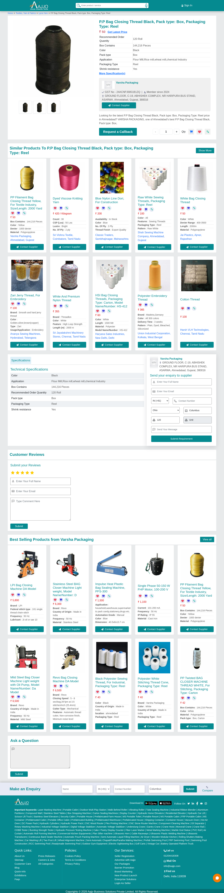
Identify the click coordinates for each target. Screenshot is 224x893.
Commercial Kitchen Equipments (74, 832)
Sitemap (19, 858)
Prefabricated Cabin (36, 818)
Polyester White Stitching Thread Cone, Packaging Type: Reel (153, 680)
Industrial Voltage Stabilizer (55, 825)
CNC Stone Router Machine (143, 822)
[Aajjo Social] (189, 802)
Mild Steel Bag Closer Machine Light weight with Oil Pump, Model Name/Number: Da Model (25, 683)
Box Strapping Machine (79, 811)
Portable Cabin (70, 808)
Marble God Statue (181, 828)
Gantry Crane (153, 825)
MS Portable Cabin (169, 815)
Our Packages (122, 862)
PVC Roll (197, 828)
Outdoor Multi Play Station (93, 808)
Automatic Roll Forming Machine (40, 832)
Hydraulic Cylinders (49, 822)
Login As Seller (123, 881)
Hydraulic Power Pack (72, 822)
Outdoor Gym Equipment (94, 842)
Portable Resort (150, 815)
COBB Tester (21, 828)
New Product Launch (126, 874)
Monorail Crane (184, 825)
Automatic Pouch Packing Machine (81, 835)
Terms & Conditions (75, 858)
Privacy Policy (72, 862)
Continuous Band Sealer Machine (46, 835)
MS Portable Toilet (132, 815)
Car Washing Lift (33, 839)
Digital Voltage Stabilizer (83, 825)
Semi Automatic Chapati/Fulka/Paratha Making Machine (114, 839)
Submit (19, 524)
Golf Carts (140, 842)
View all (207, 538)
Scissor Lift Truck (23, 815)
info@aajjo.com (172, 864)
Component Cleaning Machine (174, 822)
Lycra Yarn (43, 12)
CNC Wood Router (94, 822)
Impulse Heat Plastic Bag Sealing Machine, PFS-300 (110, 586)
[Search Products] (77, 4)
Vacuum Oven (192, 818)
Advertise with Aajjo (125, 858)
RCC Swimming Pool (39, 842)
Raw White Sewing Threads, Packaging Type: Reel (151, 199)
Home (10, 12)
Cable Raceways (140, 832)
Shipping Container (154, 818)
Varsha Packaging (127, 81)
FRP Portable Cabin (191, 815)
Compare (207, 788)
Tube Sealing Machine (157, 808)
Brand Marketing (123, 870)
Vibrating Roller (136, 808)
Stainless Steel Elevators (46, 815)
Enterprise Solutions (125, 877)
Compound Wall (34, 811)
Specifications (20, 359)
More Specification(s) (112, 72)
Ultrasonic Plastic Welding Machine (167, 832)
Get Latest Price (117, 30)
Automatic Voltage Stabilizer (111, 825)
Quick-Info (20, 870)
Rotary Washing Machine (27, 825)
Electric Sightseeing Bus (121, 842)
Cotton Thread (190, 298)
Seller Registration (124, 854)
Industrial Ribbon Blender (183, 808)
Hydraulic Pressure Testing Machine (74, 828)
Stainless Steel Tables (55, 811)
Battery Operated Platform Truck (177, 842)
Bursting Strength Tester (42, 828)
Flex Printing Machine (116, 822)
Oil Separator (197, 822)
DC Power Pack (30, 822)
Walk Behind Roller (117, 808)
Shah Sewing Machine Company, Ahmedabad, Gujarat (151, 235)
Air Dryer (145, 835)
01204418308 (171, 854)
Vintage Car (153, 842)
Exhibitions (20, 874)
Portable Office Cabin (59, 818)
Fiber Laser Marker (135, 828)
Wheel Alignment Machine (71, 839)
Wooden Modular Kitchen (164, 835)
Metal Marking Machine (158, 828)
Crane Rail (198, 825)
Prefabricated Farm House (107, 815)
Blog (17, 866)
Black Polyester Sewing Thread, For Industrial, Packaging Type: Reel (111, 680)
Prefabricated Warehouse (108, 818)
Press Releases (46, 854)
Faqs (17, 877)
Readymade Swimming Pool (66, 842)
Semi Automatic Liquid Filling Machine (120, 835)
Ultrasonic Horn (122, 832)
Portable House (85, 815)
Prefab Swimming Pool (155, 839)
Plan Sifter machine (102, 832)
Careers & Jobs (46, 858)
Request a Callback (118, 130)
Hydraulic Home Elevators (151, 811)
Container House (174, 818)
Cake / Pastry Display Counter (108, 828)
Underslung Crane (136, 825)
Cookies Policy (73, 854)
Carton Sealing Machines (105, 811)
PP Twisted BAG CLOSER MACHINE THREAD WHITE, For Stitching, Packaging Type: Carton (195, 684)
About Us (20, 854)
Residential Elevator (176, 811)
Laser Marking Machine (49, 808)
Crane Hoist (168, 825)
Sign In (186, 4)
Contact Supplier (120, 104)
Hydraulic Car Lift (196, 811)
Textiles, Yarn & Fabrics (26, 12)
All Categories (45, 862)
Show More (205, 149)
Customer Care (23, 862)
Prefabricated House (133, 818)
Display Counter (128, 811)
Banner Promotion (124, 866)
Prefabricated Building (82, 818)
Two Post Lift (49, 839)
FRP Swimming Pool (178, 839)
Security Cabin (68, 815)
